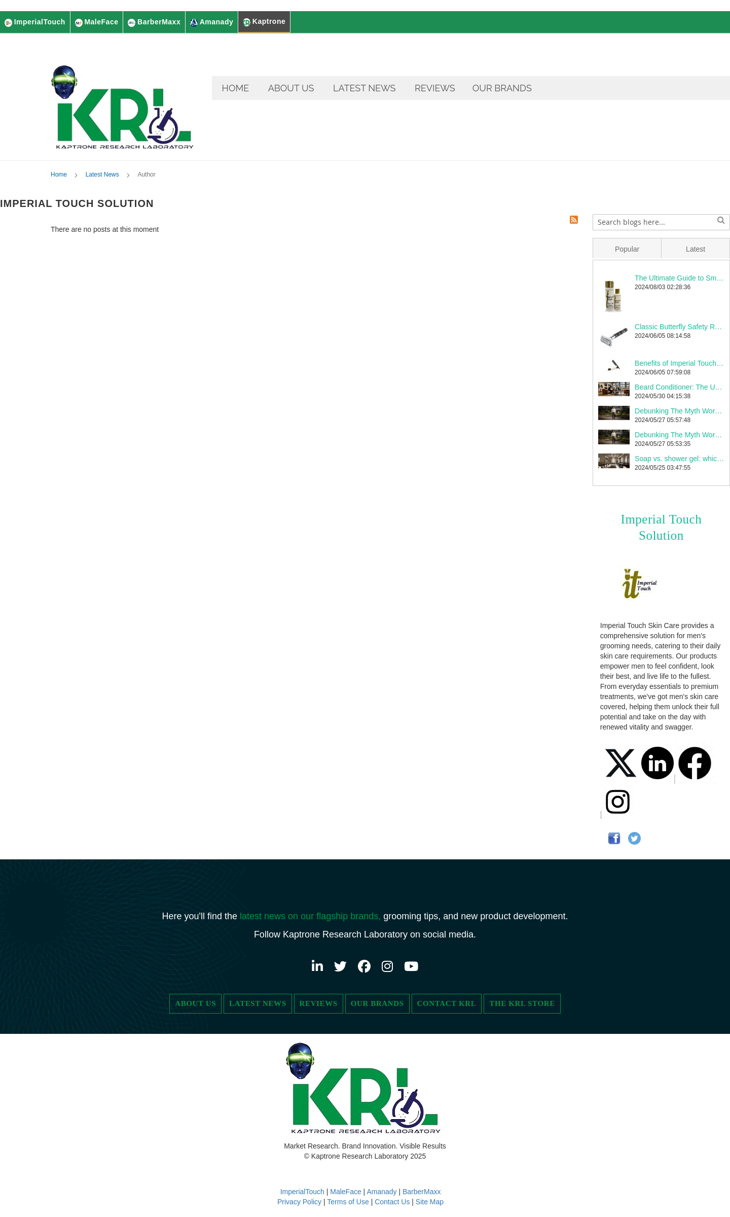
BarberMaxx (422, 1192)
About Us (195, 1003)
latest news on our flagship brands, (311, 916)
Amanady (382, 1192)
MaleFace (345, 1192)
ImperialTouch (302, 1192)
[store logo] (124, 98)
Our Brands (377, 1003)
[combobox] (661, 224)
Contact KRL (447, 1003)
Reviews (319, 1003)
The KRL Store (522, 1003)
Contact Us (392, 1202)
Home (59, 176)
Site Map (430, 1202)
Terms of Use (348, 1202)
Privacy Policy (300, 1202)
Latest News (103, 176)
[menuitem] (236, 88)
